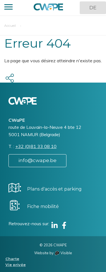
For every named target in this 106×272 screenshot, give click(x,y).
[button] (8, 8)
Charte (12, 259)
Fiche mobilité (43, 206)
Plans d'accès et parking (54, 189)
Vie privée (15, 265)
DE (92, 7)
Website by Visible (53, 253)
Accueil (10, 25)
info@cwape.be (37, 160)
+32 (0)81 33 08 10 (36, 146)
